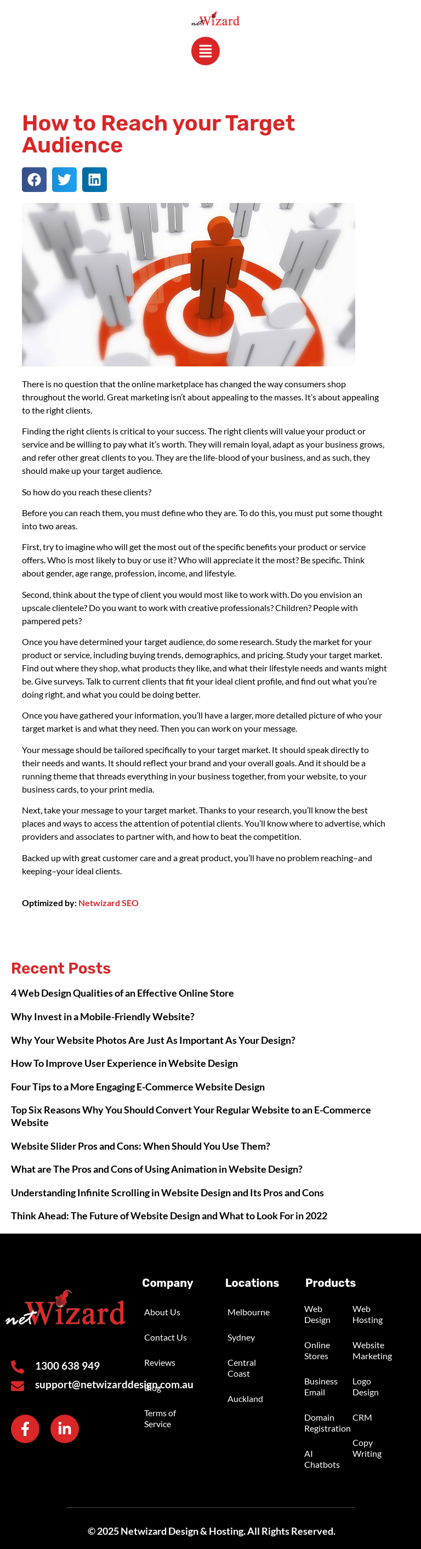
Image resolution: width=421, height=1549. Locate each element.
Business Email (321, 1386)
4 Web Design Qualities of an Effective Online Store (122, 993)
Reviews (159, 1362)
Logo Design (365, 1386)
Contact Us (165, 1337)
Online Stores (317, 1350)
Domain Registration (327, 1422)
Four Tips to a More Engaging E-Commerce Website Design (138, 1087)
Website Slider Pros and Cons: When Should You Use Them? (140, 1146)
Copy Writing (367, 1447)
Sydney (241, 1337)
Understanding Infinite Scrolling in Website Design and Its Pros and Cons (167, 1192)
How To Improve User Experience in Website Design (124, 1063)
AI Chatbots (322, 1458)
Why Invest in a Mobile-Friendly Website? (103, 1016)
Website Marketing (372, 1350)
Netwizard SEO (108, 902)
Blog (152, 1387)
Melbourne (248, 1312)
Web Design (317, 1314)
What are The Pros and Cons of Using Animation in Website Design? (157, 1169)
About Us (162, 1312)
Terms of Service (160, 1418)
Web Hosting (367, 1314)
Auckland (245, 1398)
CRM (362, 1417)
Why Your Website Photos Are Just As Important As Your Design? (153, 1040)
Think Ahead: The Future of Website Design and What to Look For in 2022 (169, 1216)
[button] (34, 179)
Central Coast (241, 1367)
